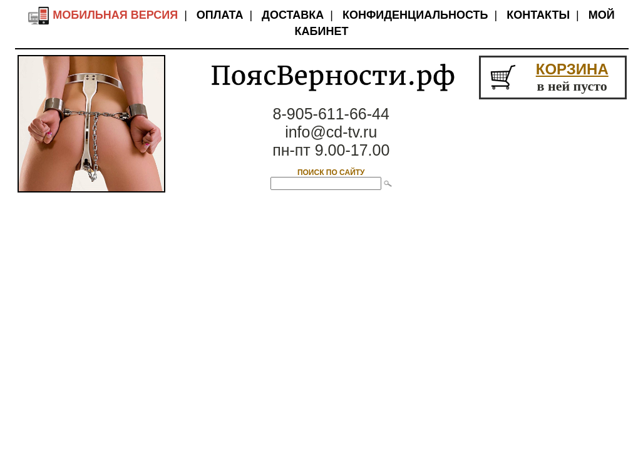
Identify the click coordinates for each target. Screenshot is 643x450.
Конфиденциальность (415, 15)
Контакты (538, 15)
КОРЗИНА (572, 69)
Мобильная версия (103, 15)
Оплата (220, 15)
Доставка (293, 15)
